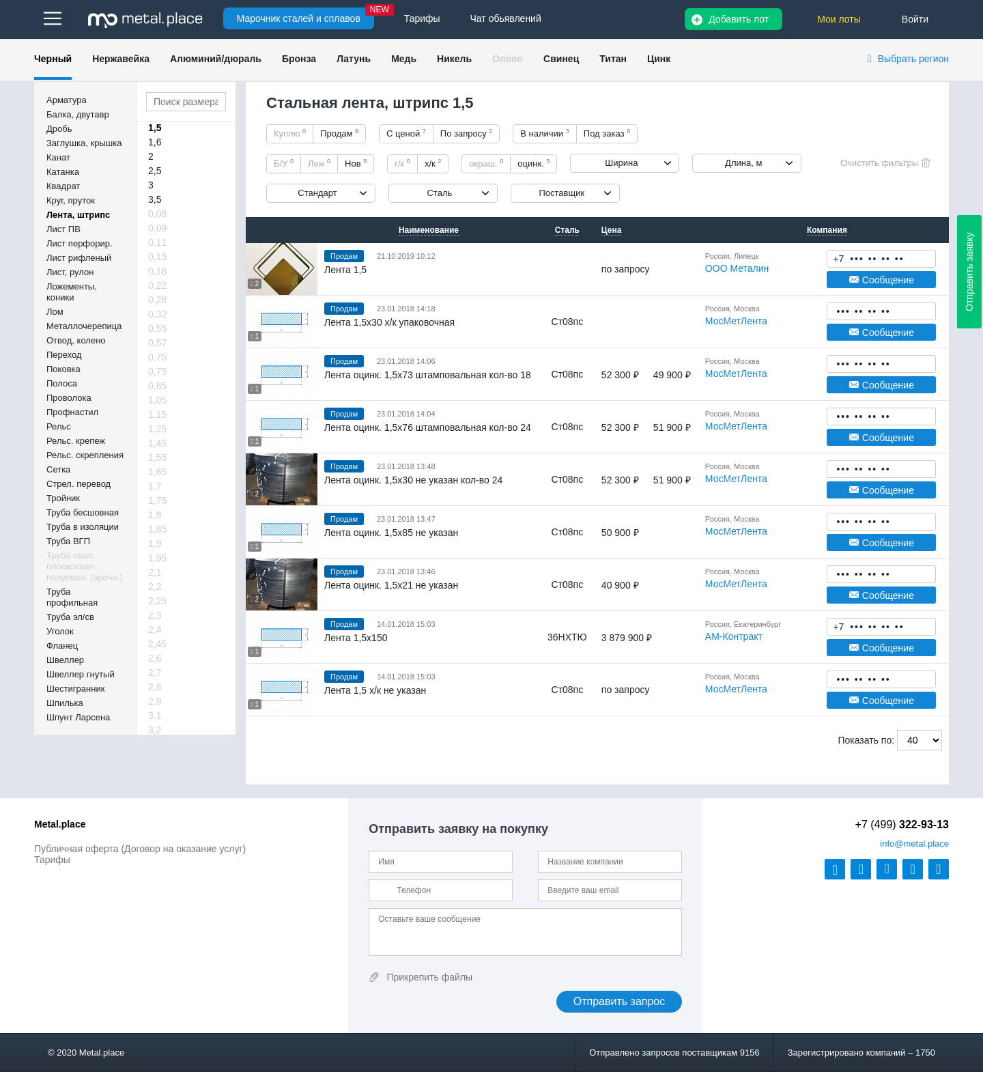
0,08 (157, 213)
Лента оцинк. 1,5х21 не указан (391, 585)
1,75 (157, 500)
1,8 (154, 514)
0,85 (157, 385)
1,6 (154, 142)
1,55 (157, 457)
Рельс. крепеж (75, 441)
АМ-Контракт (734, 636)
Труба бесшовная (82, 512)
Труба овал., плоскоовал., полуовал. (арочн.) (84, 566)
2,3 (154, 615)
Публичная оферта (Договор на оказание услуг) (140, 848)
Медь (403, 58)
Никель (454, 58)
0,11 (157, 242)
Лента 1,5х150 (355, 637)
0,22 (157, 285)
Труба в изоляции (82, 527)
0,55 (157, 328)
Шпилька (64, 703)
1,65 (157, 471)
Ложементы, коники (71, 291)
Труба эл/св (70, 617)
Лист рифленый (78, 258)
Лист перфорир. (79, 243)
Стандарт (317, 193)
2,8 (154, 686)
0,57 (157, 342)
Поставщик (561, 193)
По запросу (466, 133)
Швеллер (65, 660)
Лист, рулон (70, 272)
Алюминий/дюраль (215, 58)
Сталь (439, 193)
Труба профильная (72, 597)
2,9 (154, 701)
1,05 (157, 400)
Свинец (561, 58)
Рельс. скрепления (85, 455)
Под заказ (607, 133)
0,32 (157, 314)
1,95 (157, 557)
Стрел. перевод (78, 484)
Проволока (68, 398)
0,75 (157, 357)
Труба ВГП (68, 541)
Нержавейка (120, 58)
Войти (915, 19)
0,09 (157, 228)
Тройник (63, 498)
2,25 (157, 600)
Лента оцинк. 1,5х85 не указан (391, 532)
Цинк (658, 58)
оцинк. (533, 163)
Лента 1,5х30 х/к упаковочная (389, 322)
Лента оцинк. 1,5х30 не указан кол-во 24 (413, 480)
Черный (53, 58)
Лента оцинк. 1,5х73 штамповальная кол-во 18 (427, 374)
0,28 (157, 299)
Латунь (354, 58)
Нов (356, 163)
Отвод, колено (76, 340)
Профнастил (72, 412)
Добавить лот (739, 19)
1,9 (154, 543)
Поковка (63, 369)
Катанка (62, 172)
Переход (64, 355)
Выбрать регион (913, 58)
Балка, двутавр (77, 114)
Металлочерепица (84, 326)
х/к (433, 163)
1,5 (154, 127)
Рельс (58, 426)
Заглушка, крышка (84, 143)
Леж (319, 163)
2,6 (154, 658)
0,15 (157, 256)
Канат (58, 157)
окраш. (486, 163)
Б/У (284, 163)
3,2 (154, 729)
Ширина (621, 163)
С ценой (406, 133)
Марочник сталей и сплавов (298, 18)
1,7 (154, 486)
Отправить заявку (969, 271)
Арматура (66, 100)
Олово (507, 58)
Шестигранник (75, 688)
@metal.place (914, 843)
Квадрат (63, 186)
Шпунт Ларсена (78, 717)
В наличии (544, 133)
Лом (54, 312)
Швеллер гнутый (80, 674)
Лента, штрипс (78, 215)
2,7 (154, 672)
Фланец (62, 645)
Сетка (58, 469)
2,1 (154, 572)
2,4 (154, 629)
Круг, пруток (70, 200)
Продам (339, 133)
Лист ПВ (63, 229)
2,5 (154, 170)
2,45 (157, 643)
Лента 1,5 (345, 269)
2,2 (154, 586)
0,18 (157, 271)
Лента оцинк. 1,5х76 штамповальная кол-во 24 (427, 427)
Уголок (60, 631)
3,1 (154, 715)
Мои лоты (839, 19)
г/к (402, 163)
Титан (613, 58)
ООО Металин (737, 268)
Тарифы (52, 859)
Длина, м (743, 163)
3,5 (154, 199)
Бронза (299, 58)
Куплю (290, 133)
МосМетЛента (736, 320)
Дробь (59, 129)
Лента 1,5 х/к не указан (375, 690)
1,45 (157, 443)
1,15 (157, 414)
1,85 (157, 529)
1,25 (157, 428)
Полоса (61, 383)
